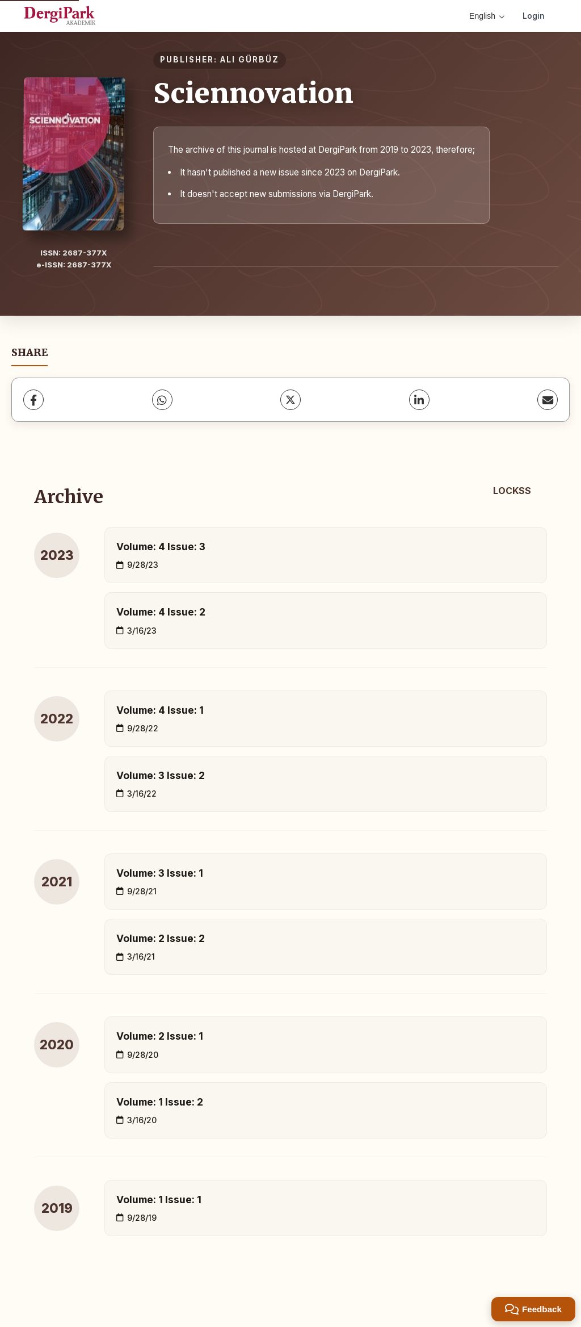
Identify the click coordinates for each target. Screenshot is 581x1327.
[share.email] (547, 400)
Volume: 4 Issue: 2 (160, 612)
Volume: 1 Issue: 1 (158, 1199)
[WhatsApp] (162, 400)
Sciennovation (253, 93)
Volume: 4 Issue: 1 (160, 710)
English (486, 15)
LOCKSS (512, 490)
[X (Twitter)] (290, 400)
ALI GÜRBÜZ (249, 59)
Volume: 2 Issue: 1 (159, 1036)
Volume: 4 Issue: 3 (160, 546)
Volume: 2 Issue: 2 (160, 938)
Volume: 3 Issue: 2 (160, 775)
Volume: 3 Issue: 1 (159, 873)
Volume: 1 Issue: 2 (159, 1102)
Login (534, 15)
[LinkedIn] (419, 400)
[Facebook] (33, 400)
